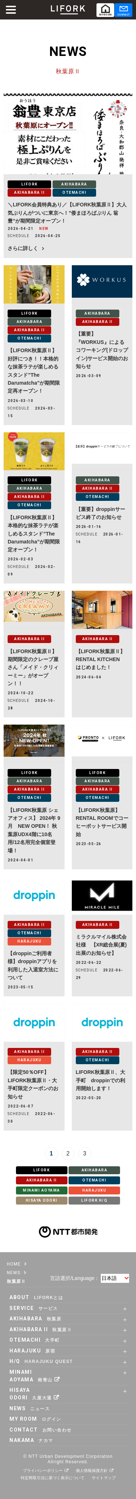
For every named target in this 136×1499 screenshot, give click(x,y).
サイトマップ (104, 1478)
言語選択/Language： (74, 1278)
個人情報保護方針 (92, 1470)
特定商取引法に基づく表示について (53, 1478)
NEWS (13, 1272)
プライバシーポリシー (43, 1470)
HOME (14, 1264)
